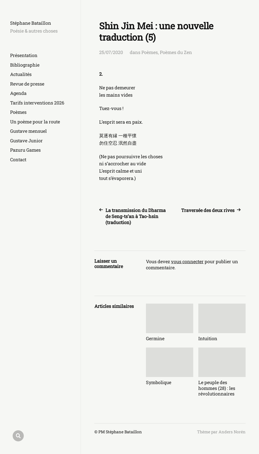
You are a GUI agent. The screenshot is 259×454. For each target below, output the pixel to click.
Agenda (18, 93)
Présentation (23, 55)
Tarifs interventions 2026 (37, 103)
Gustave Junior (26, 141)
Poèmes (18, 112)
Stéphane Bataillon (30, 23)
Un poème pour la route (35, 122)
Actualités (21, 74)
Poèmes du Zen (176, 52)
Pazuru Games (25, 150)
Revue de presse (27, 84)
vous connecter (187, 261)
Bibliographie (24, 65)
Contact (18, 159)
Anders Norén (232, 431)
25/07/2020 (111, 52)
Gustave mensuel (28, 131)
